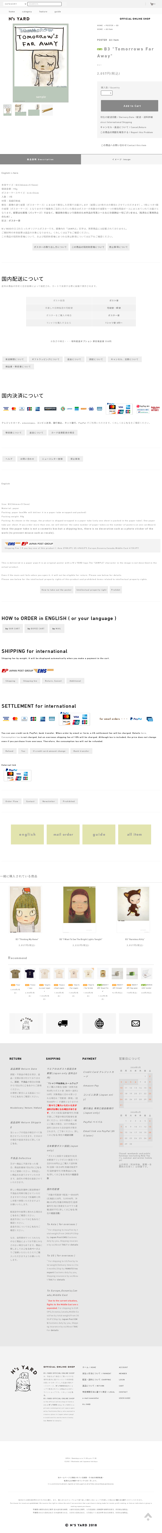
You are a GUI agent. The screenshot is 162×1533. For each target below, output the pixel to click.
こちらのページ (30, 1248)
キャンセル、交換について (125, 359)
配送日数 (69, 1134)
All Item (109, 29)
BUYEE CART (38, 628)
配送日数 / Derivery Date (120, 117)
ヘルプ (9, 459)
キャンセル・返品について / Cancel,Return (123, 127)
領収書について (14, 432)
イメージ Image (121, 159)
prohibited (34, 1503)
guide (55, 11)
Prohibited (69, 801)
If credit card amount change (49, 751)
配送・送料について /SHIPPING (96, 1379)
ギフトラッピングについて (46, 359)
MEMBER (123, 1373)
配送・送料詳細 (144, 117)
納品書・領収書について (18, 366)
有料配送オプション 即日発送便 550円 (91, 341)
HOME (100, 25)
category (24, 11)
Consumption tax (11, 737)
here (15, 173)
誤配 (17, 1081)
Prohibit (115, 590)
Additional (75, 681)
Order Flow (12, 801)
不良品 (24, 1081)
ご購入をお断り (120, 1500)
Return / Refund (33, 1107)
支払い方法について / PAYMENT (96, 1373)
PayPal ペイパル (92, 1121)
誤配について (96, 359)
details (74, 1244)
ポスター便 (14, 220)
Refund (9, 751)
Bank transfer (81, 751)
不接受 (35, 1509)
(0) (153, 4)
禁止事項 (75, 459)
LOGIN (122, 1379)
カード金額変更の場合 (63, 432)
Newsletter (49, 801)
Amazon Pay (91, 1085)
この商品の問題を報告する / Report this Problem (126, 132)
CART (121, 1386)
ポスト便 (114, 300)
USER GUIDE (125, 1398)
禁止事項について (118, 247)
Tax (23, 751)
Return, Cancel (53, 681)
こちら (127, 423)
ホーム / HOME (89, 1367)
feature (40, 11)
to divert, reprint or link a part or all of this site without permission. (87, 1484)
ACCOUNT (123, 1367)
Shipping (10, 681)
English (6, 173)
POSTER (109, 25)
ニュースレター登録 (52, 459)
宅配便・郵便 (114, 308)
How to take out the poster (57, 590)
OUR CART (14, 628)
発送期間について (15, 359)
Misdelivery (16, 1107)
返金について (36, 432)
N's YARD (86, 1404)
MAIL (58, 628)
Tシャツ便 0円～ (114, 323)
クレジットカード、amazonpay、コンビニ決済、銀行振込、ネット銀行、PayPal (44, 423)
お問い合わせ (27, 459)
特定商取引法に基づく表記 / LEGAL (98, 1392)
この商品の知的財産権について (88, 247)
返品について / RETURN (93, 1386)
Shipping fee (30, 681)
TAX (64, 1244)
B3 (117, 25)
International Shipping (119, 122)
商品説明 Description (40, 159)
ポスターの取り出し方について (50, 247)
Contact (30, 801)
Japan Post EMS (58, 1237)
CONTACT (123, 1392)
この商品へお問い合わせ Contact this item (121, 145)
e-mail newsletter (90, 1398)
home (12, 11)
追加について (74, 359)
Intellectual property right (91, 590)
